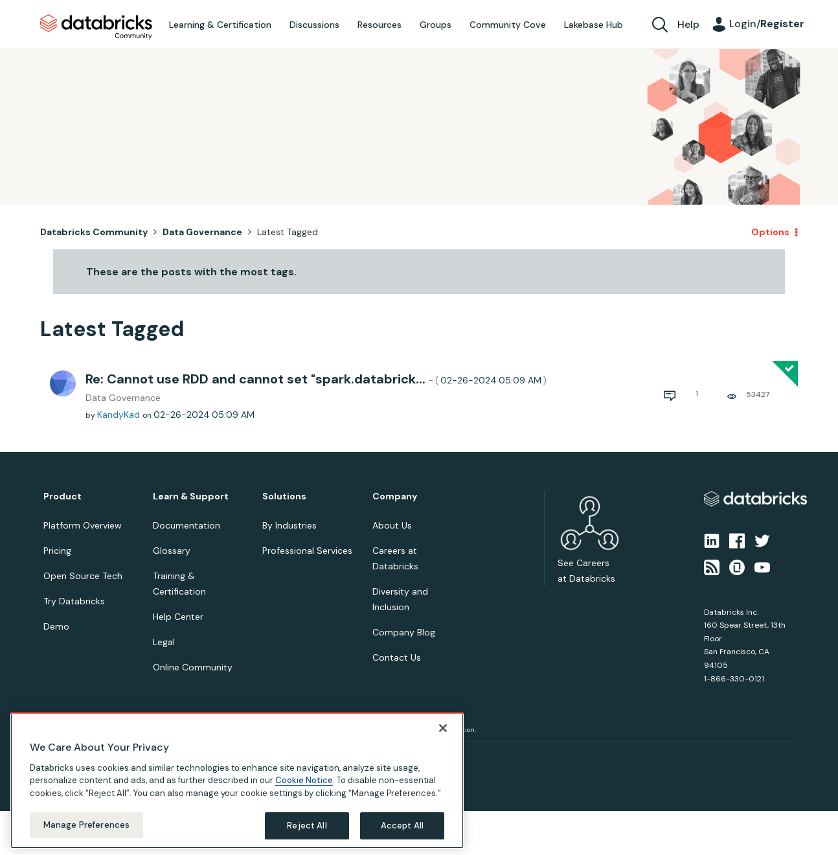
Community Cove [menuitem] (508, 24)
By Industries (289, 525)
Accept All (402, 825)
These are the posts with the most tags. (191, 272)
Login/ (766, 23)
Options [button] (770, 232)
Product (62, 496)
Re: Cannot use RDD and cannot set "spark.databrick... (316, 378)
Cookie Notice (304, 780)
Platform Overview (82, 525)
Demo (56, 626)
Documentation (186, 525)
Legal (164, 642)
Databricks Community (96, 27)
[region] (237, 780)
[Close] (443, 728)
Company (394, 496)
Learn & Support (191, 496)
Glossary (171, 550)
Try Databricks (74, 601)
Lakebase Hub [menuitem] (593, 24)
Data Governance (202, 232)
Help (688, 24)
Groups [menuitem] (435, 24)
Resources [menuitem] (379, 24)
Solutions (284, 496)
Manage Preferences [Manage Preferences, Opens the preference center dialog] (86, 824)
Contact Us (396, 657)
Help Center (178, 616)
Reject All (306, 825)
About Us (392, 525)
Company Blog (403, 632)
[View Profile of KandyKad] (118, 414)
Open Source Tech (82, 576)
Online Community (192, 667)
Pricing (57, 550)
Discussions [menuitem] (314, 24)
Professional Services (307, 550)
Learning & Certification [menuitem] (220, 24)
